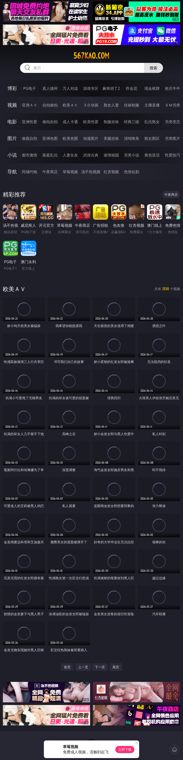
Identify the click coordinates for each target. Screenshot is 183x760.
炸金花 (131, 88)
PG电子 (29, 88)
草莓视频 (70, 171)
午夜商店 (50, 171)
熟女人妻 (111, 105)
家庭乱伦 (50, 155)
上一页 (83, 667)
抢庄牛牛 (172, 88)
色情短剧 (131, 171)
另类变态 (172, 121)
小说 (12, 155)
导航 (12, 171)
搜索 (153, 67)
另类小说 (131, 155)
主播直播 (152, 105)
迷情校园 (111, 155)
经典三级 (131, 121)
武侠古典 (90, 155)
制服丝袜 (111, 121)
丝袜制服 (131, 105)
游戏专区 (90, 88)
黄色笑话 (152, 155)
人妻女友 (70, 155)
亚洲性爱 (29, 121)
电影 (12, 121)
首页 (67, 667)
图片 (12, 138)
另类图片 (172, 138)
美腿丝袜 (111, 138)
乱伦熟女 (152, 121)
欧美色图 (70, 138)
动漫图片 (90, 138)
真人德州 (50, 88)
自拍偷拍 (50, 105)
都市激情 (29, 155)
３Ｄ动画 (90, 105)
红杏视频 (111, 171)
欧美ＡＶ (70, 105)
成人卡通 (70, 121)
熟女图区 (152, 138)
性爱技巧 (172, 155)
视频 (12, 105)
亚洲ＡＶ (29, 105)
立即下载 (125, 749)
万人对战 (70, 88)
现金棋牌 (152, 88)
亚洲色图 (50, 138)
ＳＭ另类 (172, 105)
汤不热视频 (90, 171)
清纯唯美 (131, 138)
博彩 (12, 88)
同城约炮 (29, 171)
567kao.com (91, 55)
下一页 (100, 667)
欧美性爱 (90, 121)
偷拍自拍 (50, 121)
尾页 (115, 667)
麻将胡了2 (111, 88)
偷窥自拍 (29, 138)
